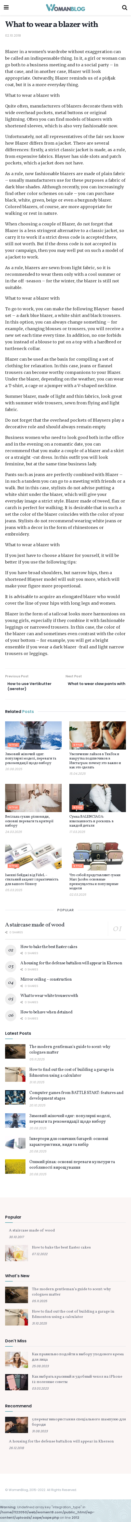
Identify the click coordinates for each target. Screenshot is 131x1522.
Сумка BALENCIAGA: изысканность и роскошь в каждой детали (91, 823)
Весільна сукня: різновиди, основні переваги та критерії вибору (29, 823)
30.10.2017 (16, 1239)
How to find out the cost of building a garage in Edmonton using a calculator (71, 1074)
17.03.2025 (77, 833)
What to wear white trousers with (49, 997)
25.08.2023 (40, 1367)
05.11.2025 (37, 1061)
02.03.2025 (77, 896)
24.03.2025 (13, 833)
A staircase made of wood (34, 927)
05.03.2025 (13, 892)
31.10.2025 (36, 1084)
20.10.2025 (37, 1107)
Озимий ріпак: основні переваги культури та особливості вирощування (72, 1166)
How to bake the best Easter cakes (48, 948)
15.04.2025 (77, 775)
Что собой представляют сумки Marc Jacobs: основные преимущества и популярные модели (95, 883)
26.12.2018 (16, 1450)
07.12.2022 (39, 1255)
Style (13, 746)
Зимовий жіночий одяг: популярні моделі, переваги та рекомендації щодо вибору (30, 760)
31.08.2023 (40, 1432)
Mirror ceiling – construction (46, 981)
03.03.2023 (40, 1390)
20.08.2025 (13, 770)
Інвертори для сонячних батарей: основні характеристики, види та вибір (68, 1143)
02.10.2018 (13, 35)
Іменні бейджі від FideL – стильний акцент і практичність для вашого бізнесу (32, 881)
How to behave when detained (46, 1014)
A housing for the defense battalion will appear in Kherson (71, 965)
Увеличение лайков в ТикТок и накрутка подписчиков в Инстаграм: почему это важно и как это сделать (95, 762)
